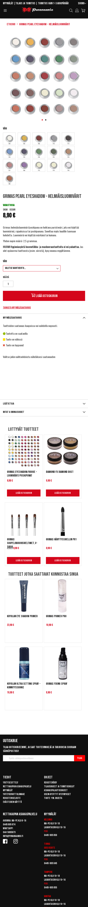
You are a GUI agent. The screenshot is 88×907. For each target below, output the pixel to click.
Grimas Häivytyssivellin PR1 (61, 539)
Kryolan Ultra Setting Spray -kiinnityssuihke (24, 685)
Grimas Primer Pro (56, 616)
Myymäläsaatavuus (12, 317)
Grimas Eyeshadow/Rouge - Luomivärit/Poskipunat (22, 473)
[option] (9, 139)
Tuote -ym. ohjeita (53, 798)
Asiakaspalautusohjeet (56, 790)
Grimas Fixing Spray (56, 684)
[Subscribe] (79, 758)
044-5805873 (9, 832)
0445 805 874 (9, 824)
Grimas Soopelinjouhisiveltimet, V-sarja (22, 543)
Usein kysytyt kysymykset (57, 794)
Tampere (48, 872)
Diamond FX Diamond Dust (59, 472)
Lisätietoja (8, 403)
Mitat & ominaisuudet (13, 412)
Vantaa (47, 896)
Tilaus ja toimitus (25, 3)
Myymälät (8, 3)
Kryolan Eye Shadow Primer (22, 616)
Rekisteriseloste (12, 798)
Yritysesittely (10, 782)
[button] (82, 3)
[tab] (44, 318)
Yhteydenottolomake (14, 794)
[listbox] (44, 159)
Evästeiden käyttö (12, 802)
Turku (47, 843)
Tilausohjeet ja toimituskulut (59, 786)
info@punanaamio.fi (13, 836)
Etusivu (11, 24)
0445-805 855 (50, 887)
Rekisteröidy (50, 782)
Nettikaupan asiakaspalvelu (17, 786)
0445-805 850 (50, 835)
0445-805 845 (50, 863)
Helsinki (48, 819)
